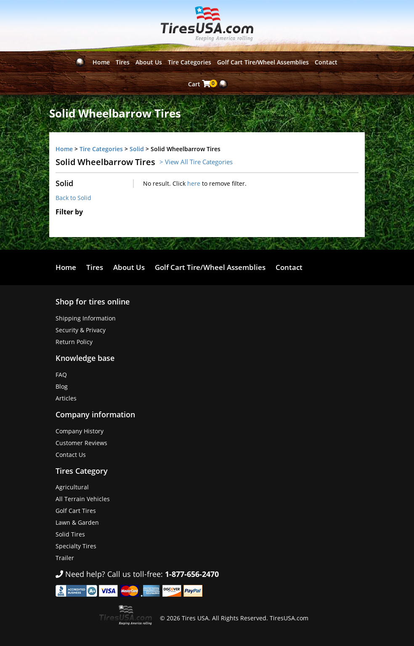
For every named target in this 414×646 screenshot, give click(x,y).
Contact (326, 62)
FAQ (61, 375)
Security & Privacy (81, 330)
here (193, 183)
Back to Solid (73, 198)
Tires (123, 62)
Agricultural (72, 487)
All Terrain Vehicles (83, 499)
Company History (80, 431)
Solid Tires (70, 534)
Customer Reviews (81, 443)
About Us (148, 62)
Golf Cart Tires (76, 511)
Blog (62, 386)
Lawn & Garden (77, 522)
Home (101, 62)
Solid (137, 149)
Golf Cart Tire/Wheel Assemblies (263, 62)
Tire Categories (189, 62)
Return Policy (74, 342)
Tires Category (82, 471)
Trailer (65, 558)
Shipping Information (86, 318)
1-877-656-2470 (192, 574)
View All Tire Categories (199, 161)
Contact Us (71, 455)
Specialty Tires (76, 546)
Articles (66, 398)
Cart (200, 84)
